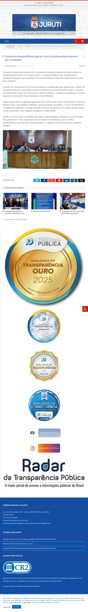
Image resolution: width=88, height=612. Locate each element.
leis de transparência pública (39, 587)
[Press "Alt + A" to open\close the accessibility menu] (85, 309)
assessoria (56, 584)
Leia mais (27, 602)
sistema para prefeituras (31, 584)
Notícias (82, 72)
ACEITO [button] (16, 607)
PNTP (12, 593)
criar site (17, 584)
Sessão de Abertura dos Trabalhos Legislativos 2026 (43, 5)
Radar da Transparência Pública (28, 593)
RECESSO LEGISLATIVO (41, 217)
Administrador (11, 72)
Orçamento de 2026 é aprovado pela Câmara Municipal (73, 218)
